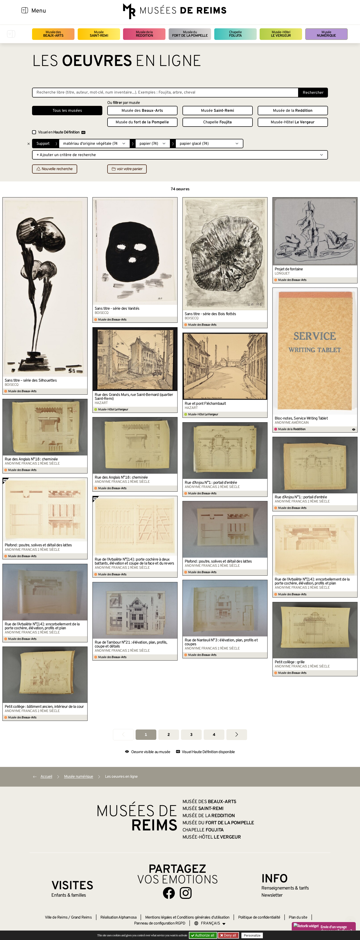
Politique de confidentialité (259, 917)
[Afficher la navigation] (24, 11)
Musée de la (144, 34)
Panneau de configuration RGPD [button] (159, 923)
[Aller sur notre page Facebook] (169, 893)
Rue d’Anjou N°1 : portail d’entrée (211, 483)
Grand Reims (81, 917)
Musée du (190, 34)
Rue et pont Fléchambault (205, 404)
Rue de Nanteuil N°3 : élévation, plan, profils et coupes (221, 642)
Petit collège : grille (290, 662)
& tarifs (285, 888)
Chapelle (235, 34)
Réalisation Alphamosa (118, 917)
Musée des (53, 34)
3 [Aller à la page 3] (191, 734)
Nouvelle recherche (54, 169)
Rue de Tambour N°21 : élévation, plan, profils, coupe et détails (131, 644)
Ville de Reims (56, 917)
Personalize (252, 935)
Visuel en (61, 132)
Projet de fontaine (289, 269)
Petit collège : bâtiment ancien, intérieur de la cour (44, 707)
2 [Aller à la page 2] (168, 734)
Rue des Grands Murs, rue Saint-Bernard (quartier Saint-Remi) (134, 397)
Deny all (229, 935)
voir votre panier (127, 169)
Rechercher (313, 92)
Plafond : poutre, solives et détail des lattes (38, 545)
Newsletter (271, 895)
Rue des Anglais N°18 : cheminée (31, 459)
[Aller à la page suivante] (236, 734)
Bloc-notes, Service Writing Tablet (301, 419)
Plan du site (298, 917)
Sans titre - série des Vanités (117, 309)
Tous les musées (67, 110)
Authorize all (203, 935)
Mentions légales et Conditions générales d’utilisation (187, 917)
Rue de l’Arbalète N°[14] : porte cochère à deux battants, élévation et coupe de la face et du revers (134, 562)
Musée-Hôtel (281, 34)
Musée (99, 34)
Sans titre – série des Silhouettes (31, 381)
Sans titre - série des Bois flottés (210, 314)
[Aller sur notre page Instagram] (186, 893)
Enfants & (68, 895)
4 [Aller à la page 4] (214, 734)
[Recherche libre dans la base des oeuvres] (165, 92)
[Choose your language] (210, 923)
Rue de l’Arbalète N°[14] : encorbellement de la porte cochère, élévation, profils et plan (312, 581)
